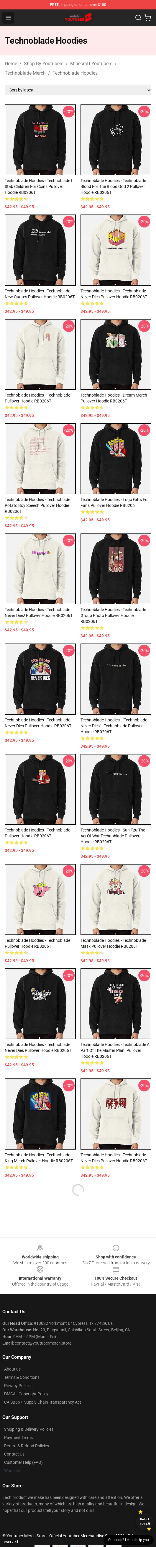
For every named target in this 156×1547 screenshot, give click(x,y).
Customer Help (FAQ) (23, 1462)
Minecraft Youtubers (91, 63)
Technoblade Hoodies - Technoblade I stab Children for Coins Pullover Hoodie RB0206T (38, 186)
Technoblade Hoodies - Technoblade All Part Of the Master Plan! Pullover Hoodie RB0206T (116, 1050)
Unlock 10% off (145, 1521)
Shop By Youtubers (43, 63)
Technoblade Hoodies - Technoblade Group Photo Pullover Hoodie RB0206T (113, 615)
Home (11, 63)
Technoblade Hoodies (75, 73)
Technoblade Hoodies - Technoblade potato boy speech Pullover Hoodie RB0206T (37, 505)
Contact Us (14, 1454)
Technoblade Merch (25, 73)
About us (12, 1369)
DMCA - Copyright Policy (26, 1394)
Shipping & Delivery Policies (28, 1429)
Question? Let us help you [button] (128, 1540)
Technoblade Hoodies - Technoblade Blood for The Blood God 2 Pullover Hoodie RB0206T (113, 186)
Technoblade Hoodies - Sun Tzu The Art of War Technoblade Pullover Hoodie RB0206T (113, 836)
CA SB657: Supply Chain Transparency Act (42, 1402)
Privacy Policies (18, 1385)
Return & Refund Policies (26, 1445)
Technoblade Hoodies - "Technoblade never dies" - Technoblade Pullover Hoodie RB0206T (114, 726)
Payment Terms (18, 1437)
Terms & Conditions (22, 1377)
